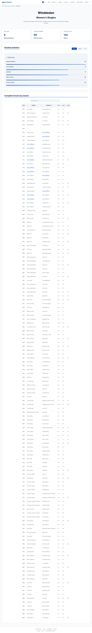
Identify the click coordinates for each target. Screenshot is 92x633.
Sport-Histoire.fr (38, 628)
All (85, 48)
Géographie (49, 628)
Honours (13, 6)
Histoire (55, 628)
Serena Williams (46, 132)
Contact (38, 630)
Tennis (65, 2)
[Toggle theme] (44, 2)
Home (3, 6)
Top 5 (74, 48)
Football (53, 2)
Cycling (72, 2)
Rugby (59, 2)
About (43, 630)
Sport (7, 2)
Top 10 (80, 48)
